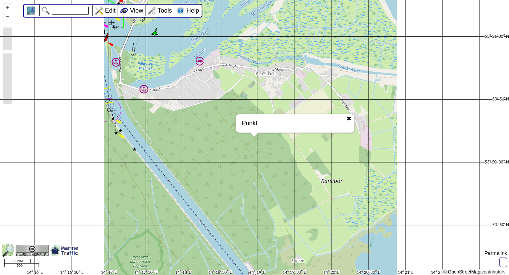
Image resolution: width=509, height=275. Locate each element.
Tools (165, 10)
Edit (110, 10)
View (136, 10)
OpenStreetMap (464, 272)
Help (192, 10)
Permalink (496, 253)
